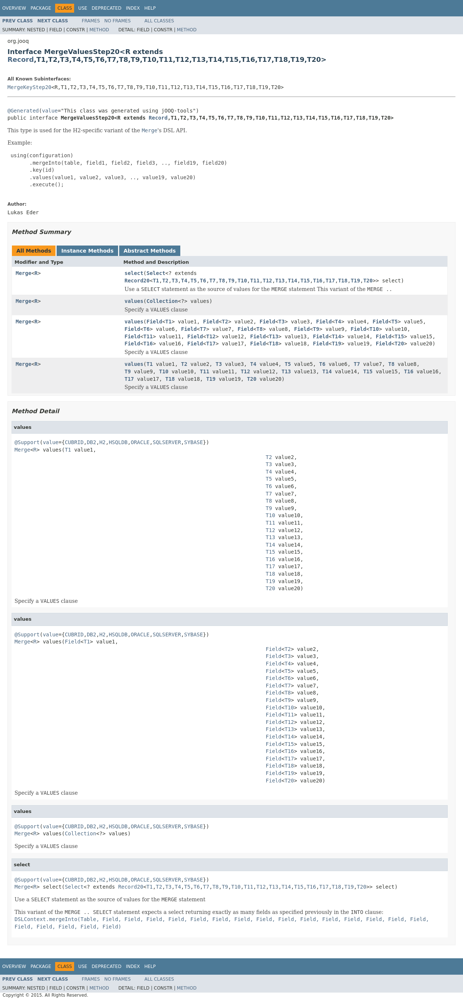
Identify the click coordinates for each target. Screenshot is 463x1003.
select (133, 273)
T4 (184, 281)
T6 (203, 281)
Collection (162, 301)
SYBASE (193, 442)
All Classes (159, 20)
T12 (267, 281)
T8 (222, 281)
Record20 (136, 281)
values (133, 301)
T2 (165, 281)
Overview (14, 8)
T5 (193, 281)
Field (154, 322)
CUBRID (74, 442)
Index (133, 8)
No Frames (117, 20)
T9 (231, 281)
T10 (242, 281)
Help (150, 8)
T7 (212, 281)
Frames (91, 20)
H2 (102, 442)
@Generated (23, 111)
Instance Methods (87, 251)
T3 (175, 281)
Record (20, 59)
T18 (343, 281)
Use (82, 8)
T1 (156, 281)
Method (99, 29)
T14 (292, 281)
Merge (23, 273)
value (50, 111)
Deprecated (106, 8)
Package (41, 8)
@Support (27, 442)
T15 (305, 281)
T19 (355, 281)
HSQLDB (118, 442)
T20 (367, 281)
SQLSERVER (167, 442)
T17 (330, 281)
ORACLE (140, 442)
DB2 (91, 442)
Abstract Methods (150, 251)
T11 (255, 281)
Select (155, 273)
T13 (280, 281)
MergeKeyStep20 (29, 87)
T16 (317, 281)
